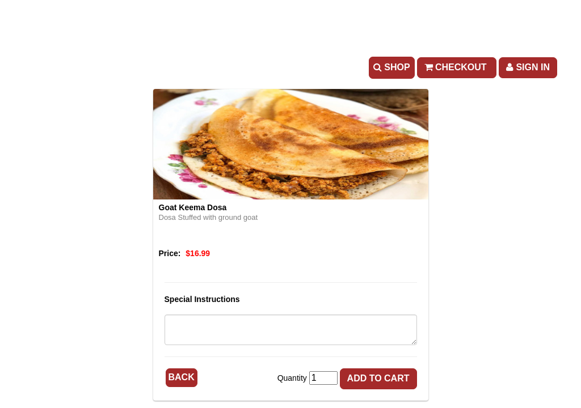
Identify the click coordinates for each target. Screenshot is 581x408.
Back (182, 377)
